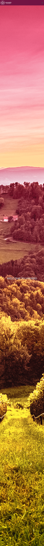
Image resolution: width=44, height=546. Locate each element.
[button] (42, 3)
